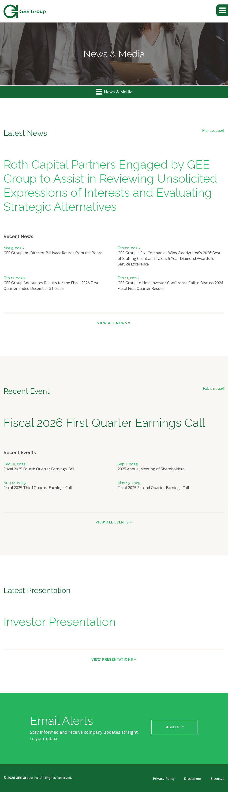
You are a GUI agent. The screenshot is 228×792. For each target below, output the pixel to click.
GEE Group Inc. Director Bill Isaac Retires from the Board (53, 252)
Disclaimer (192, 778)
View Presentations (112, 659)
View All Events (112, 522)
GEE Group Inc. (27, 777)
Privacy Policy (164, 778)
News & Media (114, 91)
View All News (112, 323)
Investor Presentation (60, 622)
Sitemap (217, 778)
